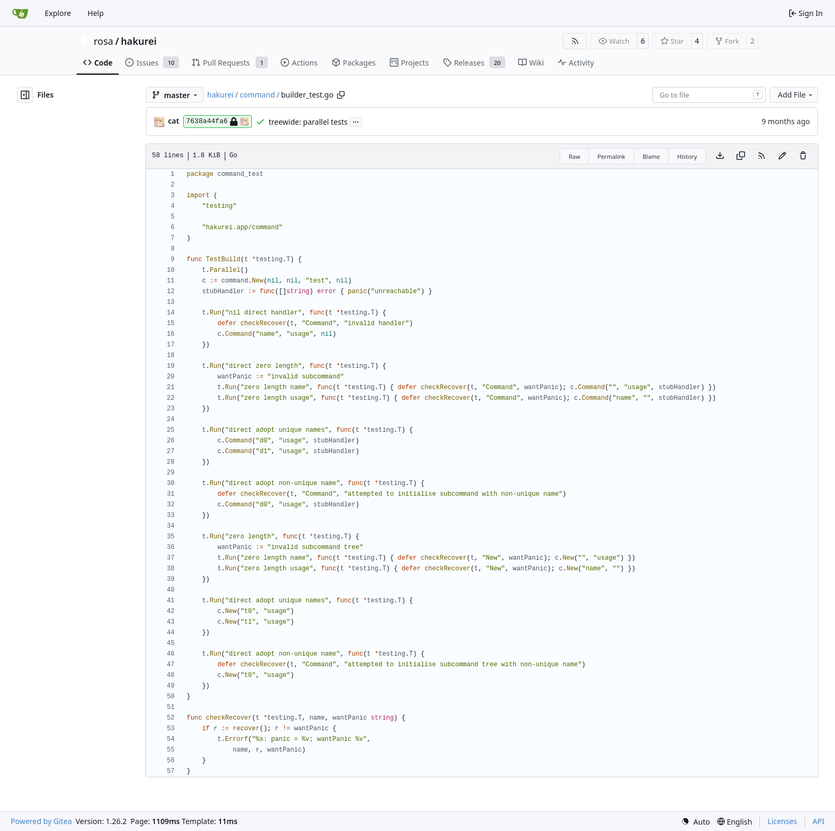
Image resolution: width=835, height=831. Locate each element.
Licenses (782, 821)
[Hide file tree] (25, 95)
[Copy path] (341, 95)
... (356, 121)
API (818, 821)
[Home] (20, 13)
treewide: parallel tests (308, 122)
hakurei (139, 41)
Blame (651, 156)
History (687, 156)
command (257, 95)
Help (95, 13)
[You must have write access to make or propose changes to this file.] (803, 156)
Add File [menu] (796, 95)
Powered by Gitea (41, 821)
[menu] (695, 822)
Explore (58, 13)
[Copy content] (740, 156)
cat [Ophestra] (173, 121)
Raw (574, 156)
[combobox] (709, 95)
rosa (103, 41)
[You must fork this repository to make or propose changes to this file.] (782, 156)
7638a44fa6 (217, 121)
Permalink (611, 156)
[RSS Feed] (575, 41)
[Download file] (719, 156)
